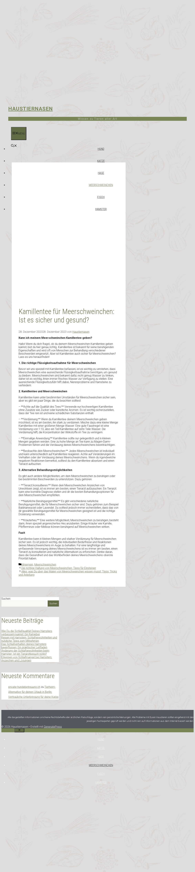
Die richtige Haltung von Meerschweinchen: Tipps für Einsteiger (58, 568)
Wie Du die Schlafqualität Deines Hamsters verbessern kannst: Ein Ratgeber (26, 632)
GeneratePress (53, 726)
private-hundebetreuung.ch (24, 687)
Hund (101, 149)
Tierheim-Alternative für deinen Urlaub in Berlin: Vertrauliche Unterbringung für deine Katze (33, 692)
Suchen (5, 598)
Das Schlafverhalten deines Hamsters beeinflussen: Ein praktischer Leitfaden (24, 645)
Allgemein (27, 564)
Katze (101, 161)
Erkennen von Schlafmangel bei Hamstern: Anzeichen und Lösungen (26, 659)
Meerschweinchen (101, 185)
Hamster (101, 209)
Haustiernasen (30, 109)
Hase (101, 173)
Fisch (101, 197)
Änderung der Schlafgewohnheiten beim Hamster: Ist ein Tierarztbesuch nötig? (25, 652)
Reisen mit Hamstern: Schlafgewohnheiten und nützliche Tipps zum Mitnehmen (29, 639)
